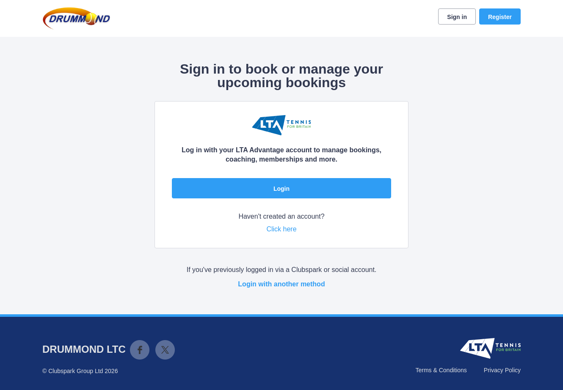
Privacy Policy (502, 370)
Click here (281, 229)
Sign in (457, 17)
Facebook (139, 350)
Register (500, 17)
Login (281, 188)
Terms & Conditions (440, 370)
